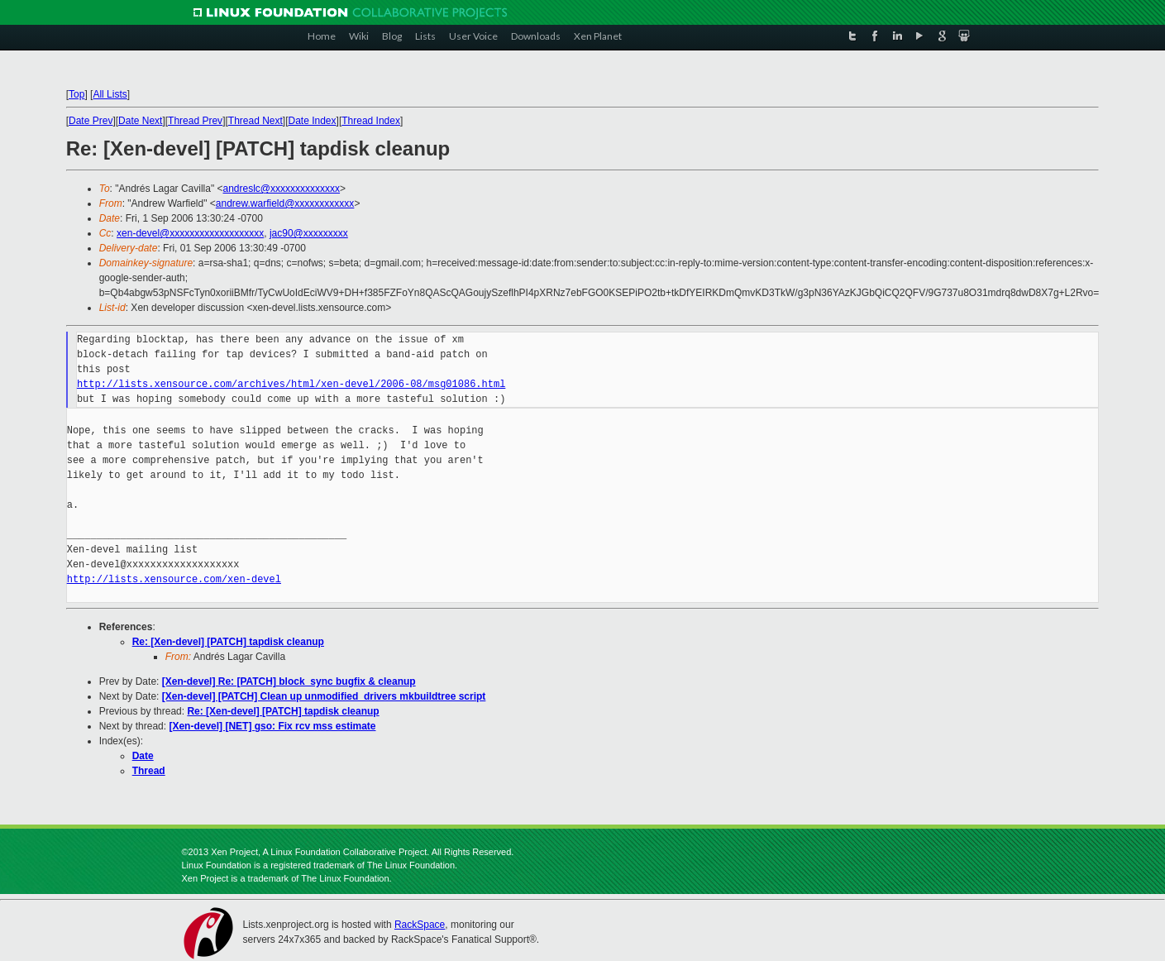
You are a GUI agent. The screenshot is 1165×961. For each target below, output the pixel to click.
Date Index (313, 121)
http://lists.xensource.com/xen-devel (174, 579)
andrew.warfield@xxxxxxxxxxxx (285, 203)
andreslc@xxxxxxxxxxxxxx (282, 188)
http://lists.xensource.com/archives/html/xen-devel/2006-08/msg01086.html (291, 384)
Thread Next (255, 121)
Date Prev (90, 121)
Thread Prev (195, 121)
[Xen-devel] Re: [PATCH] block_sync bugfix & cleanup (289, 681)
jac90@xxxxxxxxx (309, 233)
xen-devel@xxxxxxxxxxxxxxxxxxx (190, 233)
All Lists (110, 94)
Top (76, 94)
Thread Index (370, 121)
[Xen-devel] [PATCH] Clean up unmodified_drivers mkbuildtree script (324, 696)
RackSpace (419, 924)
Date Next (140, 121)
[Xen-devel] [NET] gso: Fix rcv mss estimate (272, 726)
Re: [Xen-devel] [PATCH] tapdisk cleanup (228, 642)
